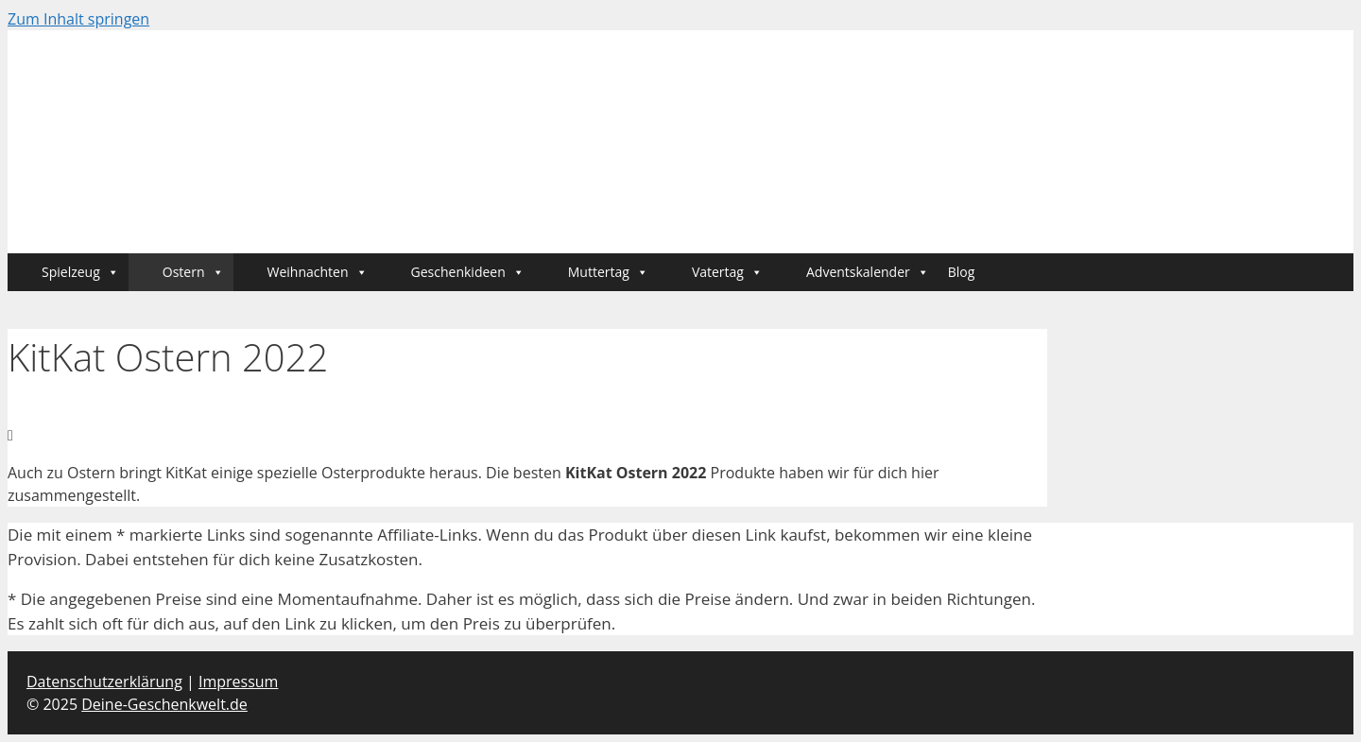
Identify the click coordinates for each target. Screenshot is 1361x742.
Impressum (238, 681)
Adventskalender (867, 272)
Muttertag (608, 272)
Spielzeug (80, 272)
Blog (961, 272)
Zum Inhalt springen (78, 19)
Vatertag (727, 272)
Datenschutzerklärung (104, 681)
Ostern (193, 272)
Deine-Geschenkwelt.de (164, 704)
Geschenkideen (468, 272)
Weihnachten (317, 272)
